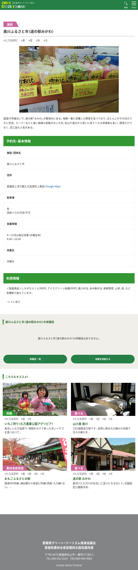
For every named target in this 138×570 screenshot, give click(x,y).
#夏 (31, 40)
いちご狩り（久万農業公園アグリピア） (28, 423)
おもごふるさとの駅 (17, 478)
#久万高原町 (10, 40)
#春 (23, 40)
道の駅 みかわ (82, 478)
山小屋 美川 (80, 423)
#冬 (46, 40)
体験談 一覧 (35, 359)
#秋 (38, 40)
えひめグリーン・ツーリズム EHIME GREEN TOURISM (18, 5)
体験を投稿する (102, 359)
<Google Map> (53, 186)
